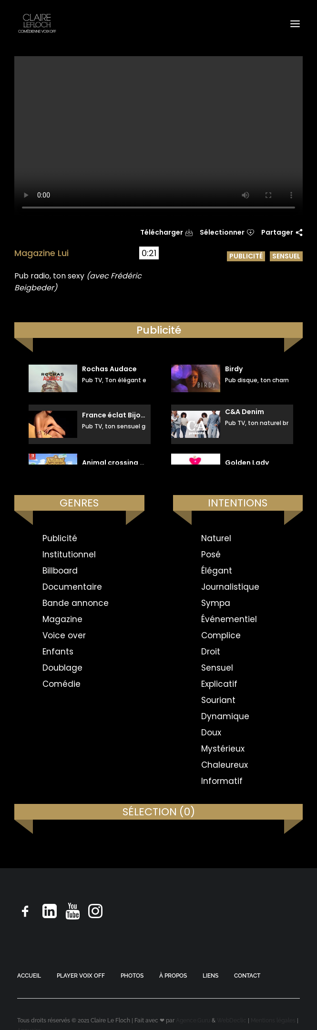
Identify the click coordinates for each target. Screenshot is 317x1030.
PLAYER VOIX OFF (81, 975)
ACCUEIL (29, 975)
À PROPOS (173, 975)
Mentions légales (273, 1020)
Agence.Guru (193, 1020)
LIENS (210, 975)
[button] (295, 23)
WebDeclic (231, 1020)
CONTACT (247, 975)
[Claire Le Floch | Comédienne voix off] (37, 23)
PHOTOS (132, 975)
